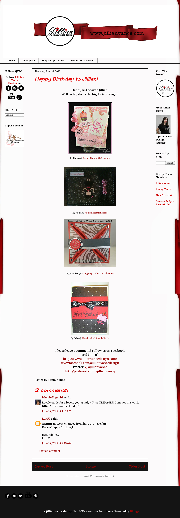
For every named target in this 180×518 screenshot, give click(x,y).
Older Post (137, 466)
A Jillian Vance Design (16, 80)
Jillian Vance (163, 183)
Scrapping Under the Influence (97, 273)
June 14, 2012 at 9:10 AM (57, 443)
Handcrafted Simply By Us (95, 338)
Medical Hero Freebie (82, 60)
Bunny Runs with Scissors (96, 158)
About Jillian (28, 60)
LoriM (46, 418)
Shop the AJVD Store (53, 60)
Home (12, 60)
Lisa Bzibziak (164, 195)
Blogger (135, 511)
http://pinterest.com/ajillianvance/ (90, 371)
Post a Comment (49, 450)
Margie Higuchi (52, 397)
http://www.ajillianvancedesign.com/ (90, 359)
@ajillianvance (96, 367)
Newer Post (44, 466)
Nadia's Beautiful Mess (96, 212)
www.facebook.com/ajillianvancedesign (90, 363)
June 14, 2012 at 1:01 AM (56, 411)
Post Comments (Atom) (99, 476)
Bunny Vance (163, 189)
